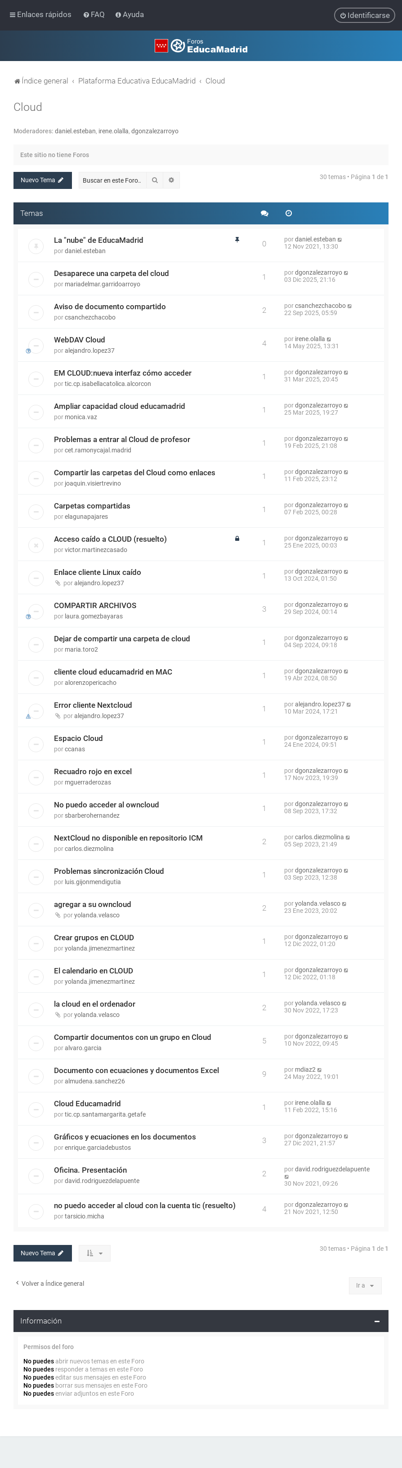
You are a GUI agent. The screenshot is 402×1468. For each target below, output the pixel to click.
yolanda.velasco (97, 914)
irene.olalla (113, 130)
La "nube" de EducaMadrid (98, 239)
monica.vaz (81, 416)
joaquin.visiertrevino (93, 482)
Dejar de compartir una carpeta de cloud (122, 638)
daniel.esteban (75, 130)
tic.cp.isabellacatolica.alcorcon (108, 383)
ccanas (75, 748)
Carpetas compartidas (92, 505)
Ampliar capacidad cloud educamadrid (119, 405)
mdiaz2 (305, 1069)
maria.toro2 (81, 649)
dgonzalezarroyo (155, 130)
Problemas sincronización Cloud (109, 870)
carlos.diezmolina (89, 848)
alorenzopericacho (90, 682)
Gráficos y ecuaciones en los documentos (125, 1136)
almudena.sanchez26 (95, 1080)
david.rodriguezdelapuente (102, 1180)
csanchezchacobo (90, 316)
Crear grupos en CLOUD (94, 937)
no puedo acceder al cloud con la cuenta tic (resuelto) (145, 1205)
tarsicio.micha (84, 1215)
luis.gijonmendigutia (93, 881)
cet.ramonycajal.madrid (98, 449)
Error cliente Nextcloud (93, 704)
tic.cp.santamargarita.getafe (105, 1113)
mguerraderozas (88, 781)
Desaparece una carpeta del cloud (111, 272)
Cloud (27, 106)
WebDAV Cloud (79, 339)
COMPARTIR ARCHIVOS (95, 604)
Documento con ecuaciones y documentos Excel (136, 1069)
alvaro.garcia (83, 1047)
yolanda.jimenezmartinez (100, 947)
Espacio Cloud (78, 737)
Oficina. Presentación (90, 1169)
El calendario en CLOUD (93, 970)
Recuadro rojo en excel (93, 771)
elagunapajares (86, 516)
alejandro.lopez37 (90, 350)
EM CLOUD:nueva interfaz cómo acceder (123, 372)
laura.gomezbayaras (94, 615)
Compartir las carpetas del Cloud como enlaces (134, 472)
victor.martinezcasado (96, 549)
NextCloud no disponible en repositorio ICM (128, 837)
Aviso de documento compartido (110, 306)
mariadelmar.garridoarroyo (102, 283)
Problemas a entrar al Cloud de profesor (122, 438)
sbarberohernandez (92, 815)
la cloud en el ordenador (94, 1003)
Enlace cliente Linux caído (97, 571)
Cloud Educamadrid (87, 1103)
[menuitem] (94, 14)
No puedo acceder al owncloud (106, 804)
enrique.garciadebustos (98, 1147)
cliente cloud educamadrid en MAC (113, 671)
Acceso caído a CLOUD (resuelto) (110, 538)
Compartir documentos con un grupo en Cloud (132, 1036)
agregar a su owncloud (92, 903)
